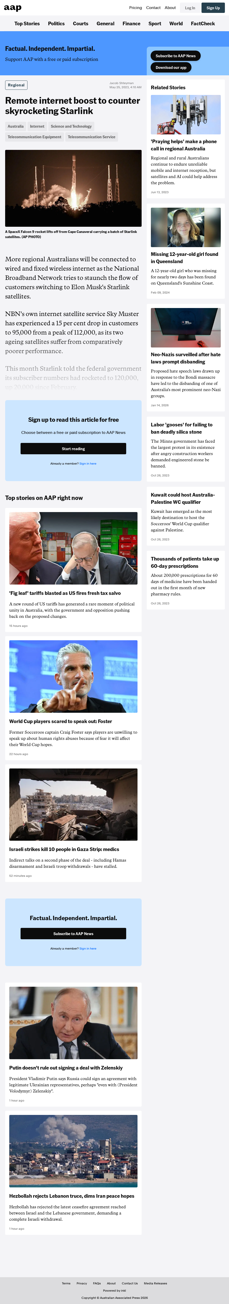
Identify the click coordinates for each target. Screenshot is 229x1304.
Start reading (73, 448)
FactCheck (203, 23)
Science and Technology (71, 126)
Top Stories (27, 23)
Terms (66, 1283)
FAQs (97, 1283)
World (176, 23)
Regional (16, 84)
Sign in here (87, 463)
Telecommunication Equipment (34, 136)
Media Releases (155, 1283)
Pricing (135, 7)
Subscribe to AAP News (176, 55)
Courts (80, 23)
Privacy (82, 1283)
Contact (153, 7)
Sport (155, 23)
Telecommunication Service (91, 136)
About (170, 7)
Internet (37, 126)
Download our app (171, 67)
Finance (131, 23)
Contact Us (130, 1283)
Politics (56, 23)
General (105, 23)
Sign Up (213, 7)
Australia (16, 126)
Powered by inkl (114, 1290)
